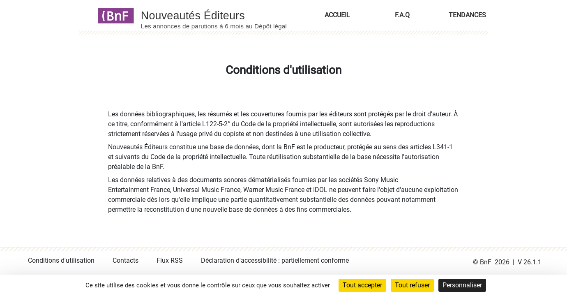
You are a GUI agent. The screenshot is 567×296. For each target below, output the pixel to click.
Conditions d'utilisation (61, 260)
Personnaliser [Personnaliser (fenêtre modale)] (462, 285)
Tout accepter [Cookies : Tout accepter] (362, 285)
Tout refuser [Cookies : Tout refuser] (412, 285)
